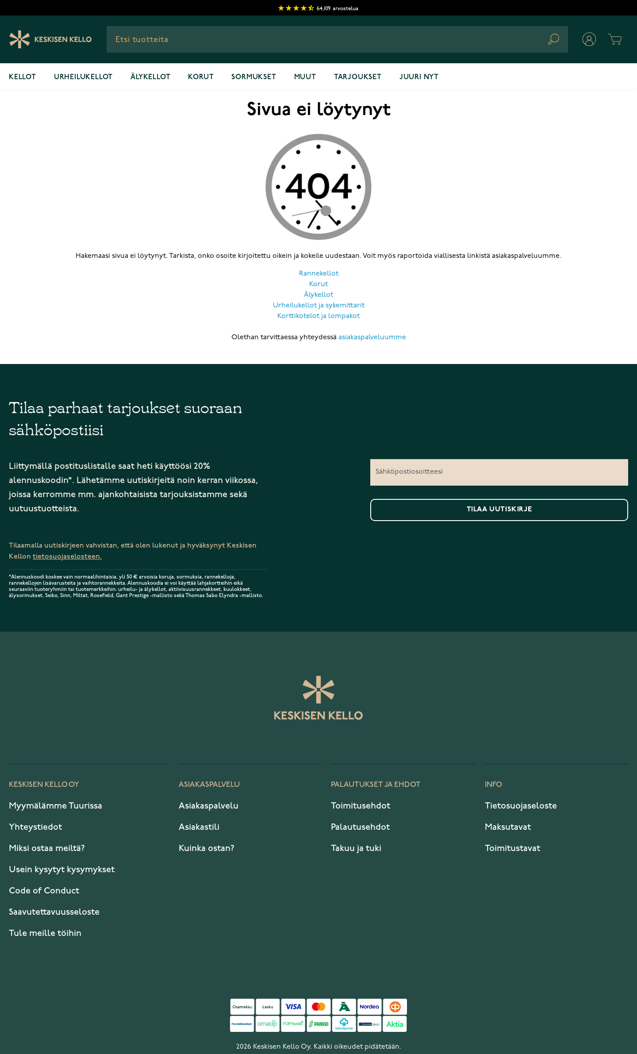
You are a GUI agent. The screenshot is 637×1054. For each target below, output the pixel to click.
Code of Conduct (44, 890)
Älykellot (150, 77)
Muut (305, 77)
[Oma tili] (589, 39)
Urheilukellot (83, 77)
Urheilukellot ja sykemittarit (319, 305)
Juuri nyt (419, 77)
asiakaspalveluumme (372, 337)
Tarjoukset (358, 77)
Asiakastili (199, 827)
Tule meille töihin (45, 933)
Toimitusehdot (360, 806)
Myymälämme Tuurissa (55, 806)
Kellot (22, 77)
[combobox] (337, 39)
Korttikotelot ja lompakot (318, 316)
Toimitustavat (512, 848)
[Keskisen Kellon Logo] (50, 39)
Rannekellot (318, 273)
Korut (201, 77)
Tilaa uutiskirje (499, 509)
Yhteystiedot (35, 827)
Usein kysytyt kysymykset (62, 869)
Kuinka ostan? (206, 848)
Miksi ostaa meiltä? (47, 848)
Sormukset (253, 77)
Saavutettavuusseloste (54, 912)
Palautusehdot (360, 827)
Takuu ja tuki (356, 848)
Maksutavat (508, 827)
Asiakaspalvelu (208, 806)
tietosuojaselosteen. (67, 556)
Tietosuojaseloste (521, 806)
